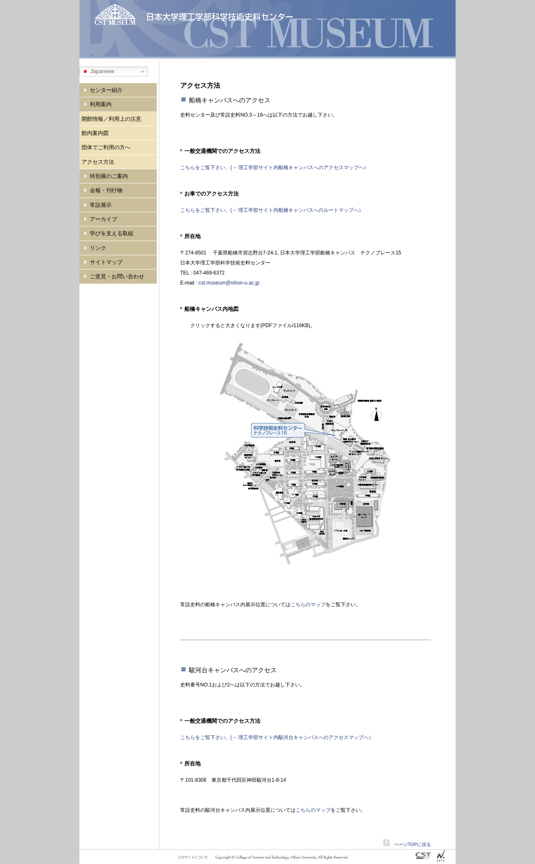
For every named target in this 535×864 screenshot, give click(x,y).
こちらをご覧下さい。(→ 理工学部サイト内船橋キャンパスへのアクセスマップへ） (274, 167)
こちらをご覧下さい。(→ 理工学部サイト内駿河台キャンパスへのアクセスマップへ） (277, 737)
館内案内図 (95, 133)
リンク (98, 248)
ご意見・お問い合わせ (117, 276)
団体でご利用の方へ (106, 147)
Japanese (98, 71)
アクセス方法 (98, 162)
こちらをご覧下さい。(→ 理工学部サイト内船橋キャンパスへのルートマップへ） (272, 210)
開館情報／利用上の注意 (111, 119)
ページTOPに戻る (410, 844)
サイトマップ (106, 262)
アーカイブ (103, 219)
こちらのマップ (308, 604)
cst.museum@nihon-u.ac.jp (229, 283)
